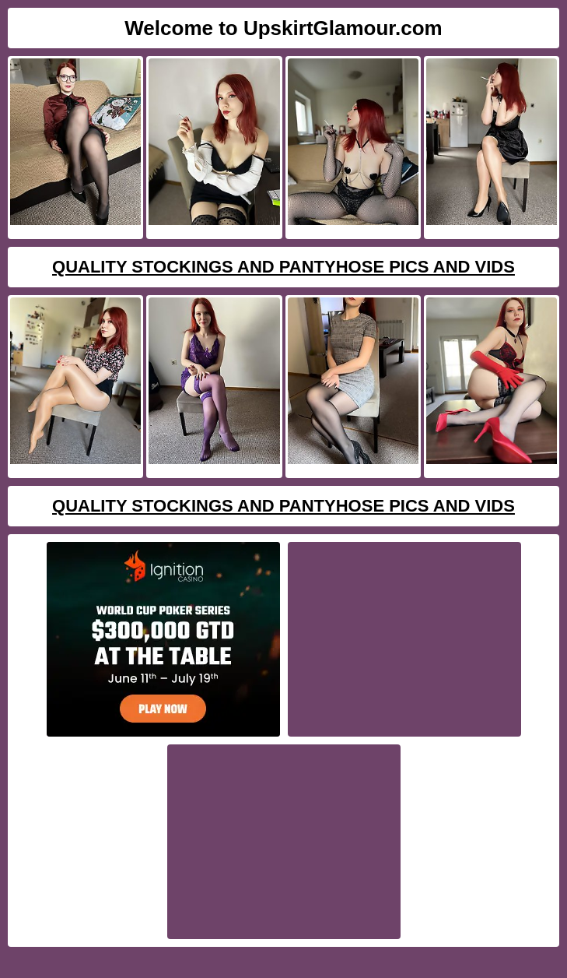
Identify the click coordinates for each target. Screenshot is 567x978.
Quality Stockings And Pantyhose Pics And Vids (283, 266)
